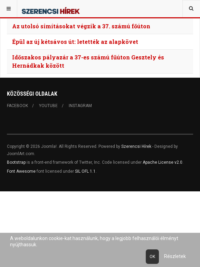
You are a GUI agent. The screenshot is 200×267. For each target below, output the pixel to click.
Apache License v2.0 (162, 162)
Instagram (80, 105)
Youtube (48, 105)
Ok (152, 256)
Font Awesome (21, 171)
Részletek (175, 256)
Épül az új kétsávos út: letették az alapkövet (75, 41)
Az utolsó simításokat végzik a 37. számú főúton (81, 26)
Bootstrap (16, 162)
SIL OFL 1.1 (85, 171)
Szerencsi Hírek (136, 146)
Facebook (17, 105)
